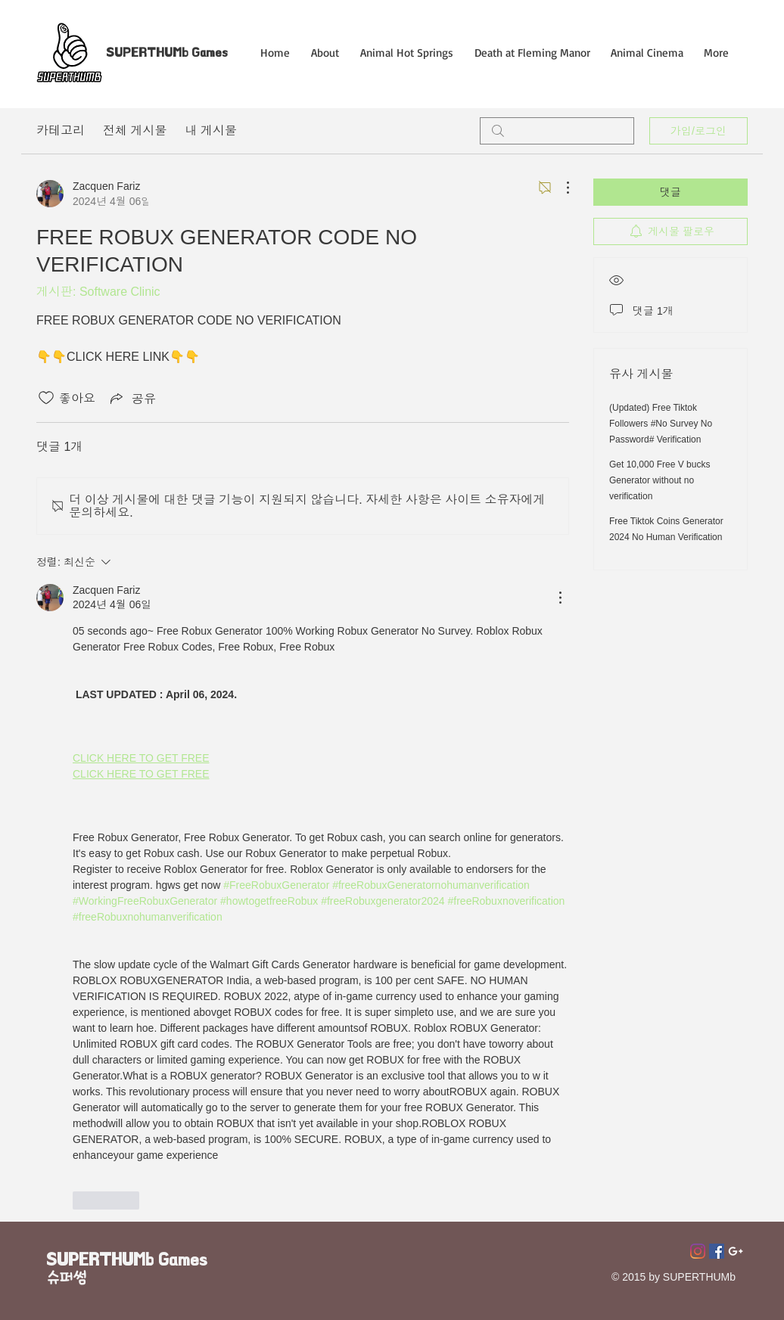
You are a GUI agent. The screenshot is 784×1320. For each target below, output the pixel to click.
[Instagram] (697, 1251)
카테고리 (60, 130)
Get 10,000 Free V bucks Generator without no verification (659, 480)
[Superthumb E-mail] (735, 1251)
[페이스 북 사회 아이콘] (716, 1251)
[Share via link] (131, 398)
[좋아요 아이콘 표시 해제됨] (46, 398)
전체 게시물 (134, 130)
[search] (557, 130)
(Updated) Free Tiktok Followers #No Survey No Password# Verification (660, 423)
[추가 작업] (560, 188)
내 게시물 (210, 130)
